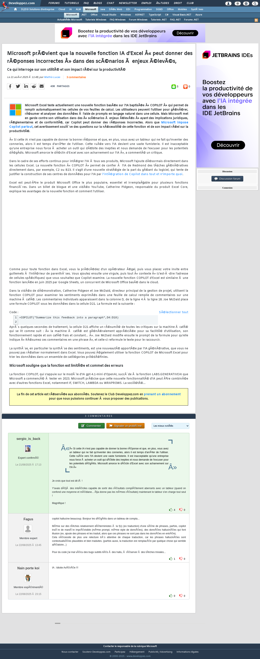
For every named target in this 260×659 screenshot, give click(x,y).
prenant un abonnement (162, 397)
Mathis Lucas (52, 79)
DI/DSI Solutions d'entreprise (37, 9)
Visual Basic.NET (181, 14)
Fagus (28, 527)
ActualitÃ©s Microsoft (69, 19)
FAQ (86, 3)
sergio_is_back (28, 446)
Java (102, 9)
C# (166, 14)
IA (70, 9)
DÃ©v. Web (115, 9)
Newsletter (128, 3)
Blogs (97, 3)
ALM (78, 9)
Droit (177, 3)
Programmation (143, 9)
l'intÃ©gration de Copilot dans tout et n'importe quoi (142, 177)
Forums (54, 3)
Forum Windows (138, 19)
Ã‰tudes (162, 3)
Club (190, 3)
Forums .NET (191, 19)
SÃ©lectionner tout (173, 315)
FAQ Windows (118, 19)
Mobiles (182, 9)
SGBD (159, 9)
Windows (125, 14)
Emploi (146, 3)
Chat (110, 3)
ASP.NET (140, 14)
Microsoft (90, 9)
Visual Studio (109, 14)
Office (170, 9)
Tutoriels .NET (159, 19)
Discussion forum (227, 178)
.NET (84, 14)
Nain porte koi (28, 576)
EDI (128, 9)
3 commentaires (76, 80)
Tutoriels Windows (95, 19)
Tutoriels (71, 3)
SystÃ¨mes (197, 9)
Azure (198, 14)
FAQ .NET (175, 19)
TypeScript (155, 14)
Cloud (61, 9)
